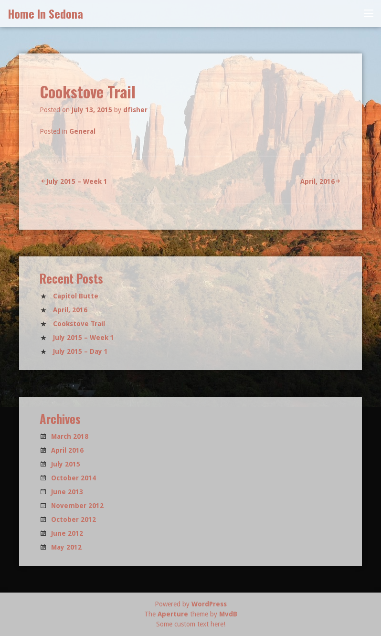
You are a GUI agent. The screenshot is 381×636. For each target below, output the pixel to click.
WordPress (209, 604)
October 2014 (73, 478)
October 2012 (73, 519)
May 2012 (66, 547)
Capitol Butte (75, 296)
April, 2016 (317, 181)
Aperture (173, 614)
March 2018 (69, 436)
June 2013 (67, 492)
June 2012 (67, 533)
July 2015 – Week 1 (76, 181)
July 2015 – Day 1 (80, 351)
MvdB (228, 614)
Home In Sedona (45, 13)
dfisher (135, 110)
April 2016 (67, 450)
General (82, 131)
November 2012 (77, 505)
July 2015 (65, 464)
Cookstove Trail (79, 324)
